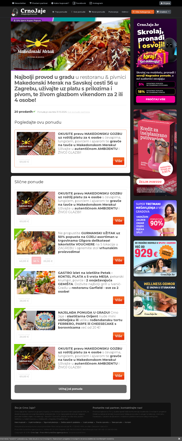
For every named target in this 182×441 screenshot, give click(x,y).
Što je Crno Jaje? (25, 407)
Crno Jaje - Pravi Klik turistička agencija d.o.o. (49, 432)
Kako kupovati (20, 422)
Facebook (79, 3)
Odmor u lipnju (129, 12)
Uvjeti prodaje (88, 422)
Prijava (165, 3)
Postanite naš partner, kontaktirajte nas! (117, 407)
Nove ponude (97, 11)
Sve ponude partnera (78, 112)
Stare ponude (117, 422)
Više (118, 161)
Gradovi (163, 11)
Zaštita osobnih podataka (70, 422)
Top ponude (59, 11)
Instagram (96, 3)
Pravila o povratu (102, 422)
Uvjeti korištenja (34, 422)
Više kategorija (142, 11)
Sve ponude (78, 11)
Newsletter (19, 3)
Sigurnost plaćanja (51, 422)
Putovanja (113, 12)
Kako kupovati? (60, 3)
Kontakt (128, 422)
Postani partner (38, 3)
